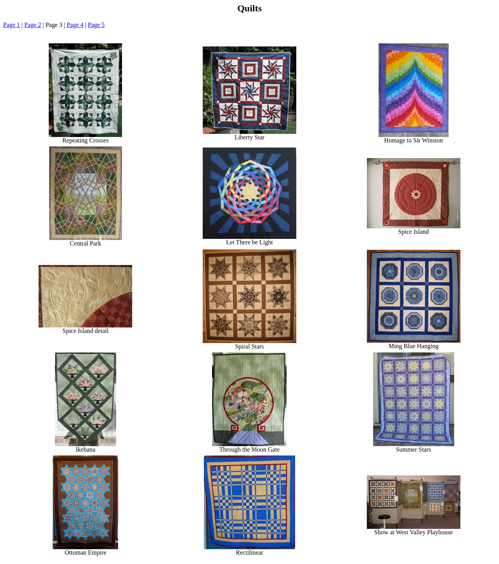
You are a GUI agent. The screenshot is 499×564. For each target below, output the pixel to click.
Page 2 (32, 24)
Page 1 (11, 24)
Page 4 (75, 24)
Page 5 (96, 24)
